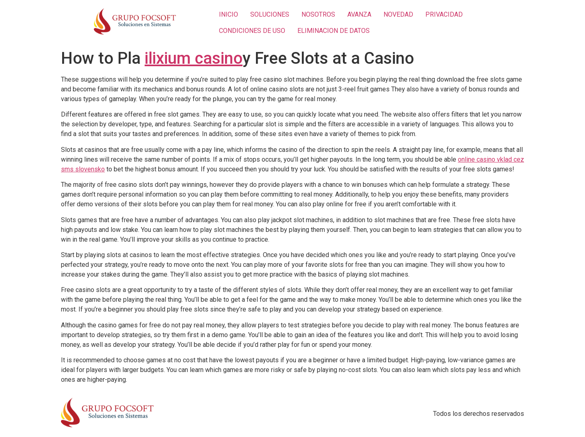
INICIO (228, 14)
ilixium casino (194, 58)
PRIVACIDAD (444, 14)
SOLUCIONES (269, 14)
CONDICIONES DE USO (252, 31)
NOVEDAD (398, 14)
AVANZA (359, 14)
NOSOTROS (318, 14)
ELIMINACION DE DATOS (333, 31)
